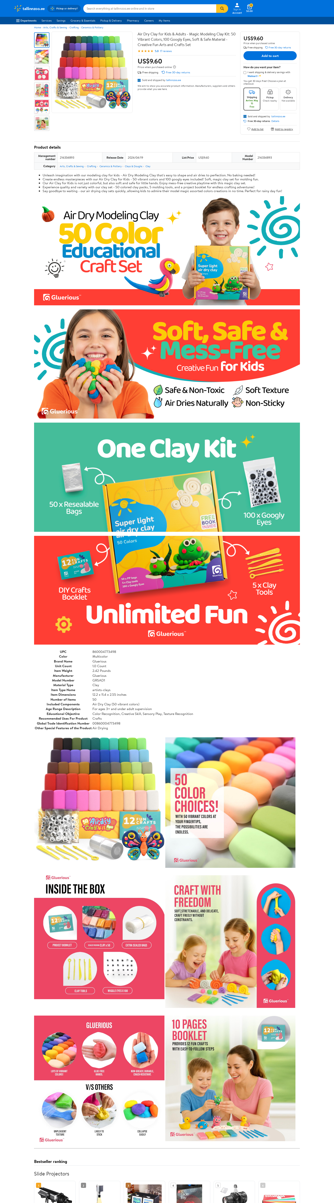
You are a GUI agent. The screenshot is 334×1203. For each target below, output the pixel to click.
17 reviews (166, 51)
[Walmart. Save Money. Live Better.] (29, 8)
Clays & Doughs (133, 166)
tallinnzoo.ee (173, 80)
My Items (164, 20)
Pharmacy (133, 20)
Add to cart (270, 55)
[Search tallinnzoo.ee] (149, 8)
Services (47, 20)
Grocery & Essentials (83, 20)
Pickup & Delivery (111, 20)
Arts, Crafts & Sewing (55, 27)
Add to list (255, 129)
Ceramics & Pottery (92, 27)
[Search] (222, 8)
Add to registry (282, 129)
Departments (26, 20)
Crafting (74, 27)
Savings (61, 20)
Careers (149, 20)
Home (37, 27)
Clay (147, 166)
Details (275, 121)
